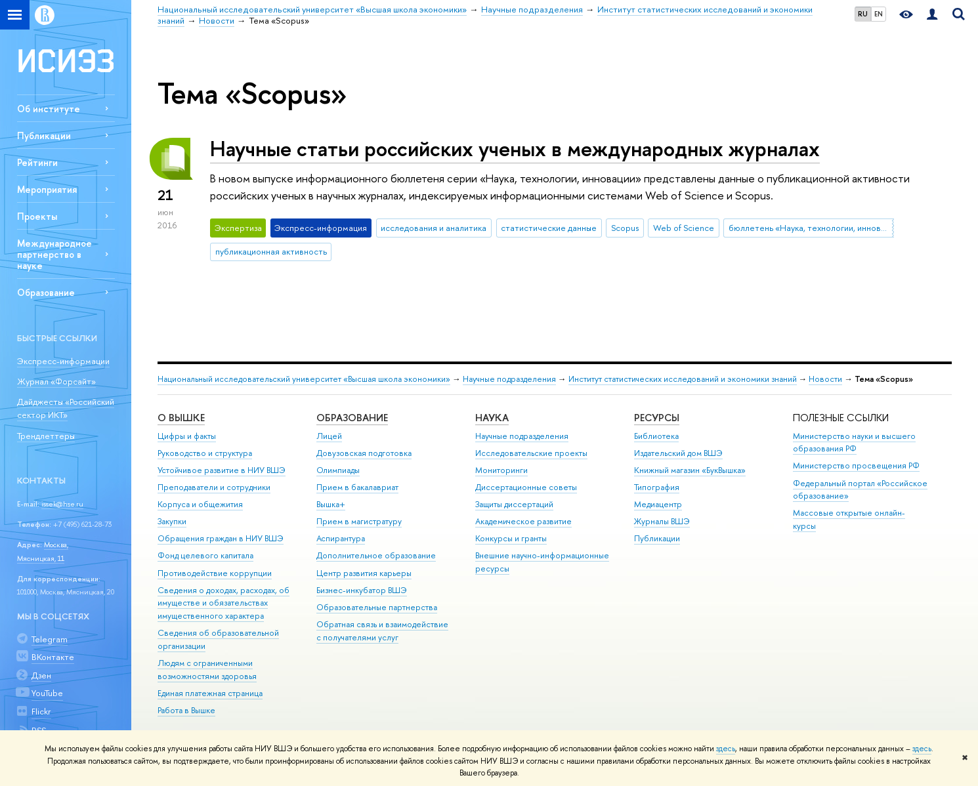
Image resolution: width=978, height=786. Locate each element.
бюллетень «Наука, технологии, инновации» (811, 228)
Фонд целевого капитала (205, 555)
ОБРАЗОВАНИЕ (352, 417)
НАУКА (492, 417)
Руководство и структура (205, 453)
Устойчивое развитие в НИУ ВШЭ (222, 470)
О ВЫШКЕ (181, 417)
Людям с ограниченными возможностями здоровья (207, 669)
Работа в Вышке (186, 710)
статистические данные (549, 228)
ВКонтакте (53, 657)
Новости (825, 378)
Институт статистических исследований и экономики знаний (682, 378)
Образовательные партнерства (376, 607)
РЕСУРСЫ (656, 417)
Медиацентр (658, 504)
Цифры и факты (187, 436)
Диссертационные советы (526, 487)
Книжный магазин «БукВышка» (690, 470)
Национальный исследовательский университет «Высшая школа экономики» (304, 378)
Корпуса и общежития (200, 504)
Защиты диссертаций (514, 504)
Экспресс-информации (63, 361)
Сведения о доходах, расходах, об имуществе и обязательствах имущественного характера (223, 603)
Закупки (172, 521)
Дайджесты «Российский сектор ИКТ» (65, 408)
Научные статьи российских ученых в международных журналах (515, 148)
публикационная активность (271, 251)
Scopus (625, 228)
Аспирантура (340, 538)
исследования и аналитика (433, 228)
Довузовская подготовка (364, 453)
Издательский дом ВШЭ (678, 453)
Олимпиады (338, 470)
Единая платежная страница (210, 693)
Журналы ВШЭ (662, 521)
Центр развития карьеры (364, 573)
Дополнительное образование (376, 555)
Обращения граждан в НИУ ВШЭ (221, 538)
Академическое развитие (523, 521)
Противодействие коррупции (215, 573)
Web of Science (683, 228)
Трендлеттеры (46, 436)
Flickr (41, 711)
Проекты (37, 216)
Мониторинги (501, 470)
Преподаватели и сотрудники (214, 487)
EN (878, 13)
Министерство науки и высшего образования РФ (854, 442)
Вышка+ (330, 504)
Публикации (44, 135)
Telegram (50, 639)
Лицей (329, 436)
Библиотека (656, 436)
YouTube (47, 693)
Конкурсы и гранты (511, 538)
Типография (656, 487)
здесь (725, 748)
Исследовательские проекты (531, 453)
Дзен (41, 675)
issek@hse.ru (62, 503)
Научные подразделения (509, 378)
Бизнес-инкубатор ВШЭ (361, 590)
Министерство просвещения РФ (856, 465)
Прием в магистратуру (359, 521)
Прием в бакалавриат (357, 487)
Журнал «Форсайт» (56, 381)
